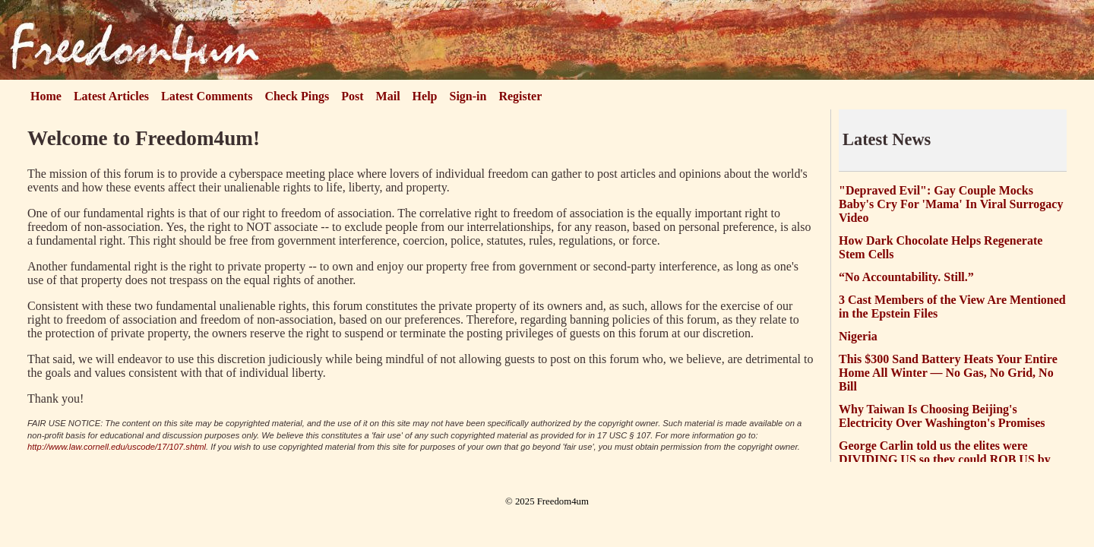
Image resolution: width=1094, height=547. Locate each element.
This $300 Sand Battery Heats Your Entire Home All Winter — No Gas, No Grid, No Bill (948, 373)
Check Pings (296, 96)
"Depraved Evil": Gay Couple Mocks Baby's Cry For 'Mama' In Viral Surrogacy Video (951, 204)
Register (520, 96)
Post (352, 96)
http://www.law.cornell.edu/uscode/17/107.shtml (116, 446)
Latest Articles (111, 96)
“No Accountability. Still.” (906, 276)
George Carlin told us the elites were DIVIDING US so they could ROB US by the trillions (945, 459)
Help (425, 96)
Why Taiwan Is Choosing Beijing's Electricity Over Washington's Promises (942, 416)
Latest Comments (206, 96)
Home (46, 96)
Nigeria (858, 336)
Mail (388, 96)
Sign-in (468, 96)
